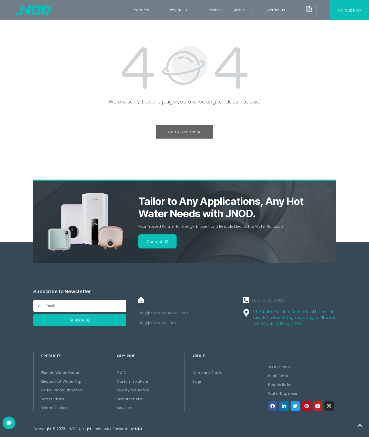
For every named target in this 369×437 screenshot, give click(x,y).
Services (214, 10)
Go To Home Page (184, 131)
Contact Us (274, 10)
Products (144, 10)
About (243, 10)
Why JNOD (181, 10)
